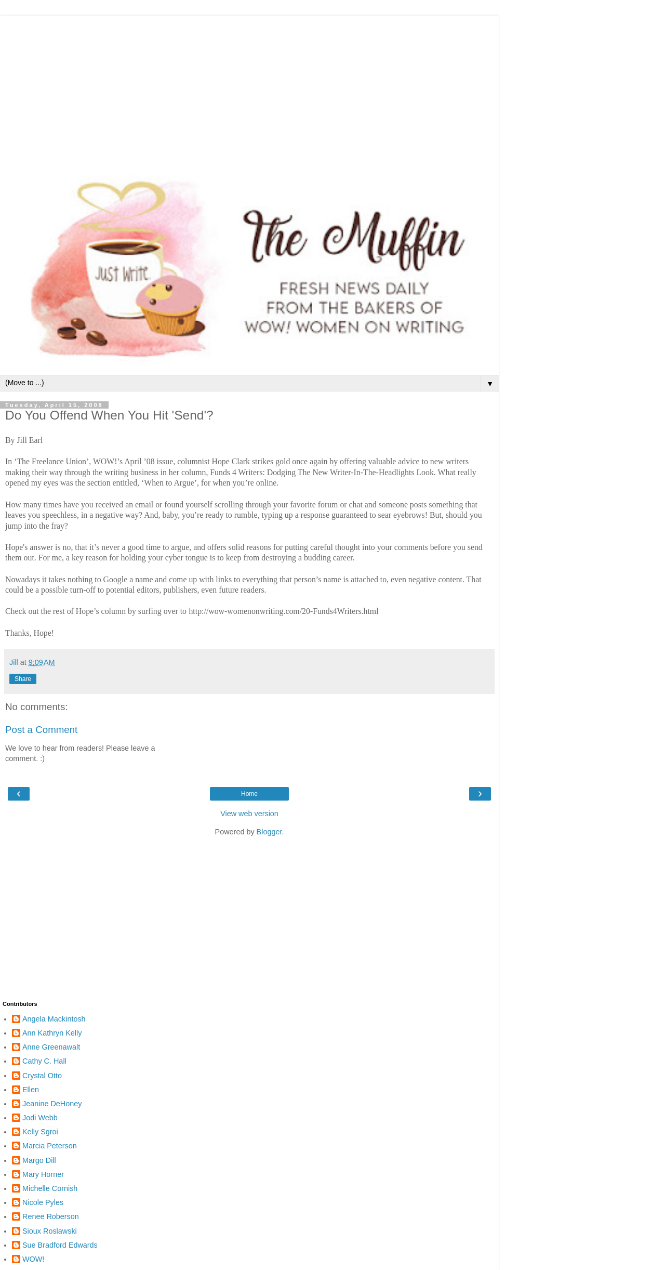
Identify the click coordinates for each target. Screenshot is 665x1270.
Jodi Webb (40, 1118)
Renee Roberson (50, 1216)
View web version (249, 813)
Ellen (30, 1089)
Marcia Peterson (49, 1146)
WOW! (33, 1259)
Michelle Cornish (49, 1188)
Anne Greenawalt (51, 1047)
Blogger (269, 832)
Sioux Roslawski (49, 1231)
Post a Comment (41, 729)
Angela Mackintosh (54, 1019)
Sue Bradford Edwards (60, 1245)
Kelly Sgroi (40, 1132)
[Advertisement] (249, 88)
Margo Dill (39, 1160)
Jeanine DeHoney (52, 1103)
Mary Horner (43, 1174)
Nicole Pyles (42, 1202)
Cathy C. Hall (44, 1061)
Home (249, 793)
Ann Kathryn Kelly (52, 1033)
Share (23, 679)
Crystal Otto (42, 1075)
